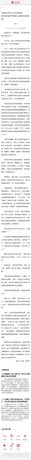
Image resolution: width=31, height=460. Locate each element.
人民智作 (18, 446)
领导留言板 (25, 436)
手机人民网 (18, 436)
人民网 (2, 7)
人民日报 (5, 436)
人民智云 (11, 446)
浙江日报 (23, 28)
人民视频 (5, 446)
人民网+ (11, 436)
